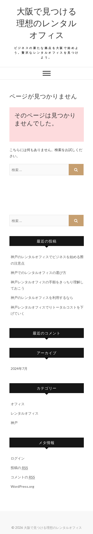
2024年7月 (19, 368)
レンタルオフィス (24, 413)
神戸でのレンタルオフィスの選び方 (38, 272)
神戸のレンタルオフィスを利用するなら (42, 297)
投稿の (19, 468)
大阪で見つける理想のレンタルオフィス (46, 22)
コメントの (23, 477)
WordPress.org (22, 486)
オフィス (18, 404)
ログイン (18, 458)
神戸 (14, 423)
